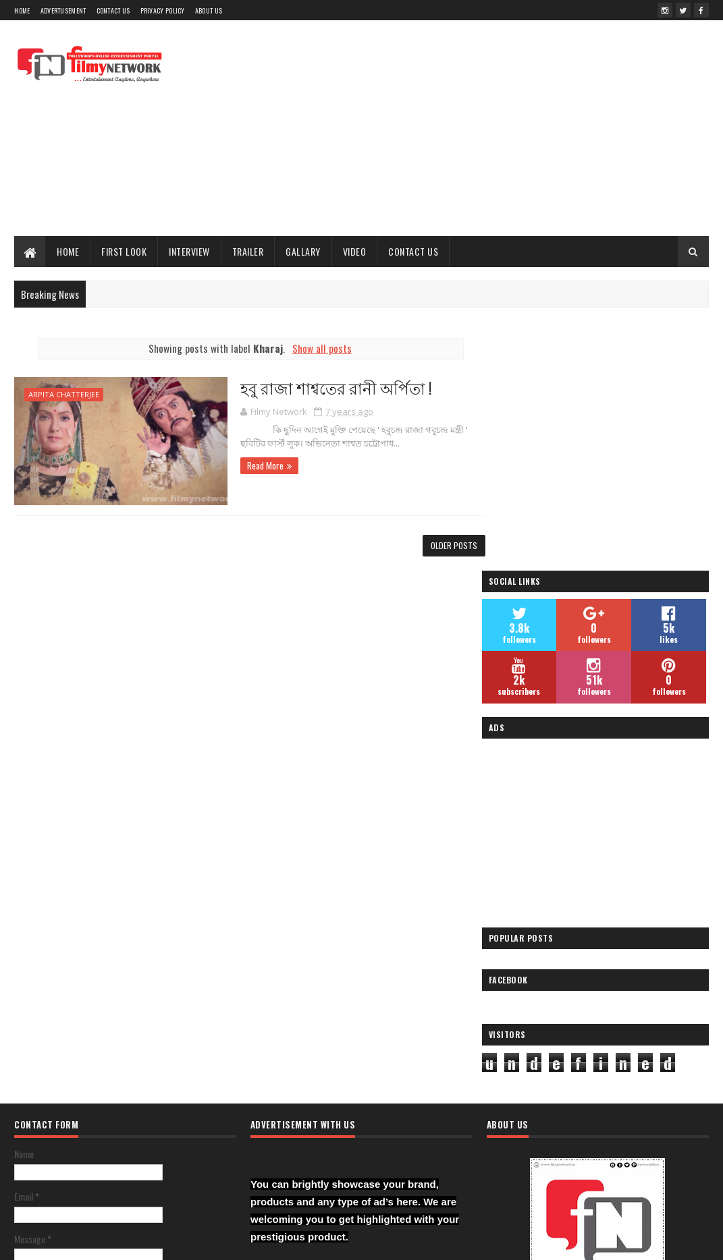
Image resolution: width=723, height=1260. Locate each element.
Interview (189, 251)
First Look (123, 251)
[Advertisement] (463, 128)
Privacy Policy (162, 10)
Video (355, 251)
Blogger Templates (295, 1241)
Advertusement (63, 10)
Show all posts (317, 348)
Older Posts (446, 545)
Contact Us (113, 10)
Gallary (303, 251)
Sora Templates (227, 1241)
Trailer (248, 251)
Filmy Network (531, 1100)
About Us (208, 10)
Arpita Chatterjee (63, 394)
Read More (255, 465)
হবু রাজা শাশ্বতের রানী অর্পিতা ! (326, 387)
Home (22, 10)
